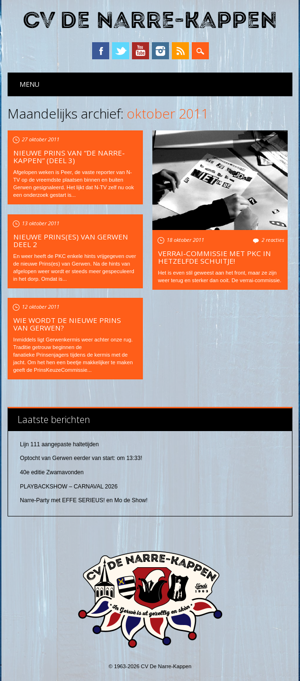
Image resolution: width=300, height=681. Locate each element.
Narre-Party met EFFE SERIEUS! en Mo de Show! (84, 500)
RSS (180, 50)
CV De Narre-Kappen (150, 21)
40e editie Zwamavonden (52, 472)
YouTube (140, 50)
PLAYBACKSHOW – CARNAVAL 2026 (69, 486)
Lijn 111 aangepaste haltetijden (59, 444)
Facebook (100, 50)
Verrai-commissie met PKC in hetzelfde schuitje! (214, 257)
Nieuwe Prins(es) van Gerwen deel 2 (70, 240)
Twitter (120, 50)
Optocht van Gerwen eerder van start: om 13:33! (81, 458)
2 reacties (273, 239)
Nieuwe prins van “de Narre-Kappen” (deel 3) (69, 156)
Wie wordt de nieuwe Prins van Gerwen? (67, 323)
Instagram (160, 50)
